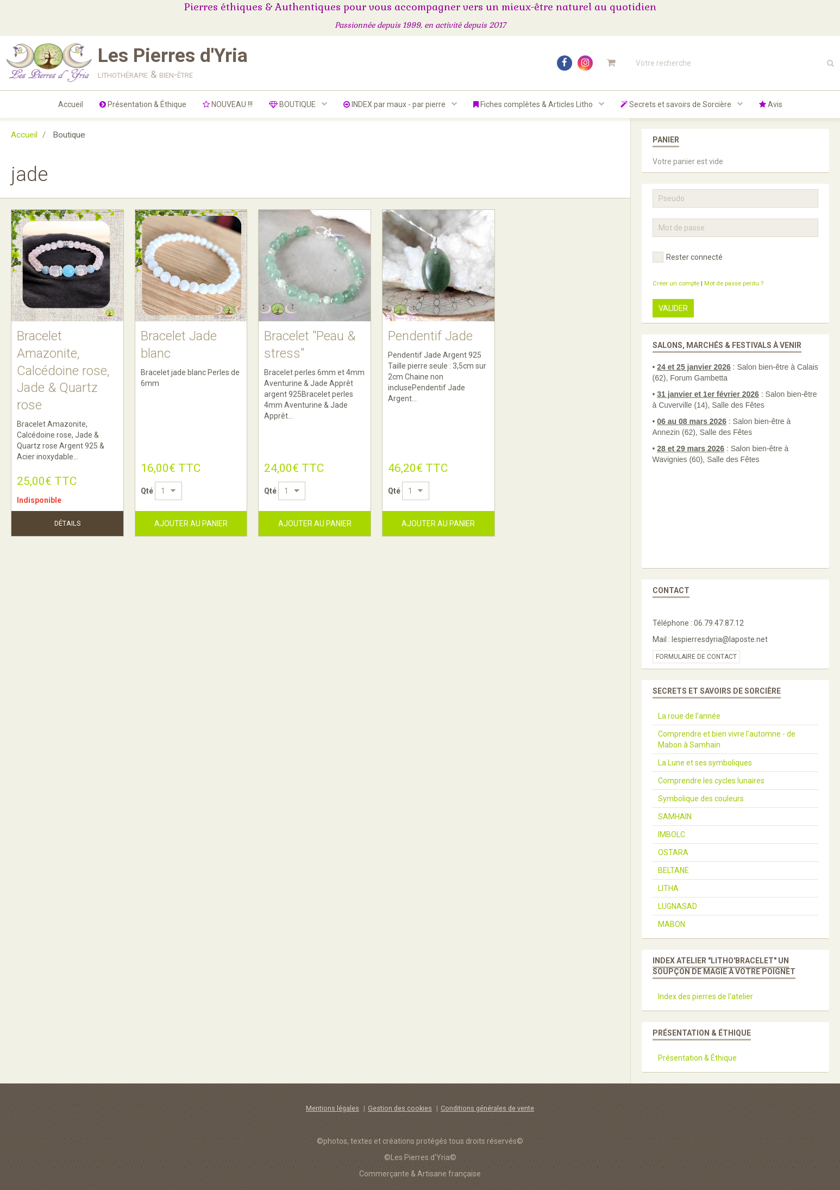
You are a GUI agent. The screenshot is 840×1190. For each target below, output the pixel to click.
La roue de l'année (689, 716)
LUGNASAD (677, 906)
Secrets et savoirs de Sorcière (676, 104)
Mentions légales (332, 1108)
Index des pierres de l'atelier (705, 996)
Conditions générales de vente (487, 1108)
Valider (673, 308)
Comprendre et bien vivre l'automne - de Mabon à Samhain (726, 739)
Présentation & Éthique (142, 104)
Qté (147, 491)
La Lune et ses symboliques (705, 762)
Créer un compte (676, 283)
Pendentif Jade (430, 336)
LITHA (668, 888)
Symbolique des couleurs (701, 798)
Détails (67, 523)
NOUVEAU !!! (228, 104)
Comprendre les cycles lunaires (711, 780)
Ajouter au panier (191, 523)
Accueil (70, 104)
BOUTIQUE (293, 104)
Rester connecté (688, 257)
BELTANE (673, 870)
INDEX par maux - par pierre (395, 104)
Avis (770, 104)
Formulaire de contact (696, 657)
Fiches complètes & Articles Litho (533, 104)
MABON (671, 924)
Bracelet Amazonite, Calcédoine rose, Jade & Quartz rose (63, 370)
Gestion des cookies (400, 1108)
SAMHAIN (675, 816)
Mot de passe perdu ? (733, 283)
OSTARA (673, 852)
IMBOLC (671, 834)
